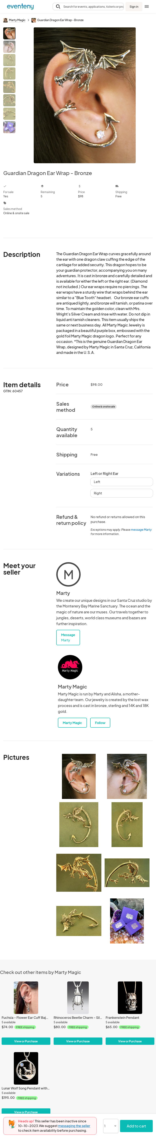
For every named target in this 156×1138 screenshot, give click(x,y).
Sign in (134, 6)
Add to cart (136, 1126)
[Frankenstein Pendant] (130, 997)
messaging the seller (74, 1126)
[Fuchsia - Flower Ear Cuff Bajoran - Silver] (26, 997)
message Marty (141, 529)
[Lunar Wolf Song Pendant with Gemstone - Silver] (26, 1068)
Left (97, 482)
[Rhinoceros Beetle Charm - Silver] (78, 997)
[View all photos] (85, 95)
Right (98, 493)
